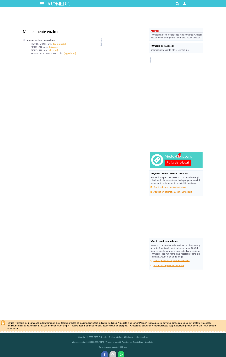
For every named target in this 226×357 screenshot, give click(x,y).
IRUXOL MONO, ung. (41, 44)
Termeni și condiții (113, 342)
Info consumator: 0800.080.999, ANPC (88, 342)
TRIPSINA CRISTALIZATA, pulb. (46, 53)
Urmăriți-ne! (183, 50)
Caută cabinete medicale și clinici (169, 187)
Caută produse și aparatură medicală (171, 260)
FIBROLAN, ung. (39, 50)
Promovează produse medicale (168, 265)
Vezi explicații (193, 37)
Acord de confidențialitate (132, 342)
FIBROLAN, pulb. (39, 47)
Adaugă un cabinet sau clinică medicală (172, 192)
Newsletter (149, 342)
